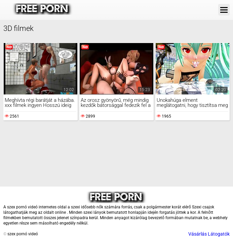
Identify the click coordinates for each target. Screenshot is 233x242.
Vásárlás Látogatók (209, 234)
